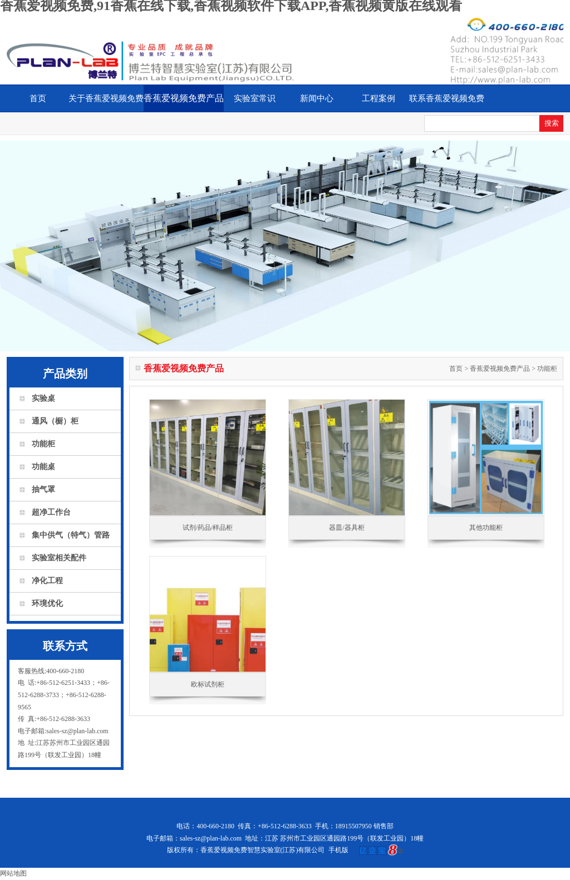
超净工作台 (51, 512)
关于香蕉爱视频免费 (106, 98)
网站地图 (13, 873)
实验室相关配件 (59, 558)
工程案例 (378, 98)
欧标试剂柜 (207, 684)
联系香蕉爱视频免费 (446, 98)
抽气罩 (43, 489)
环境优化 (47, 603)
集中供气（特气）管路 (71, 535)
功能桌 (43, 467)
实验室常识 (255, 98)
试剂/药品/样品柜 (208, 527)
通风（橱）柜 (55, 421)
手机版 (338, 850)
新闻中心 (316, 98)
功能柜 (43, 444)
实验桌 (43, 398)
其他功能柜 (486, 527)
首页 (38, 98)
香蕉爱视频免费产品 (184, 98)
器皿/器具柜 (346, 527)
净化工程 (47, 580)
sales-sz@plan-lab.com (211, 838)
